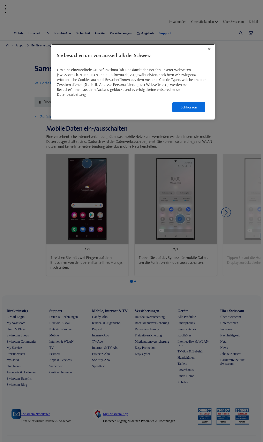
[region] (133, 82)
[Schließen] (209, 49)
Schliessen (189, 107)
